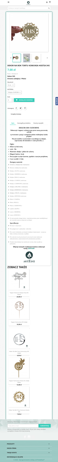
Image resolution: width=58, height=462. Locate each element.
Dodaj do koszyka (24, 100)
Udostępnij (16, 108)
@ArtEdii (31, 248)
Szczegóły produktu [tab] (23, 123)
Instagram (29, 437)
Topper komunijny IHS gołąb (19, 322)
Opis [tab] (12, 123)
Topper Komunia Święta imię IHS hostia (19, 293)
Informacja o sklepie (15, 457)
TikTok (33, 437)
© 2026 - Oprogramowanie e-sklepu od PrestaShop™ (29, 460)
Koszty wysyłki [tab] (38, 123)
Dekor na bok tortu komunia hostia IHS (19, 411)
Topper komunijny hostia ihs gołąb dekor (19, 381)
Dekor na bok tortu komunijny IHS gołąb (19, 352)
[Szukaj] (29, 8)
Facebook (25, 437)
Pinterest (25, 108)
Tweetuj (20, 108)
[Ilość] (9, 100)
